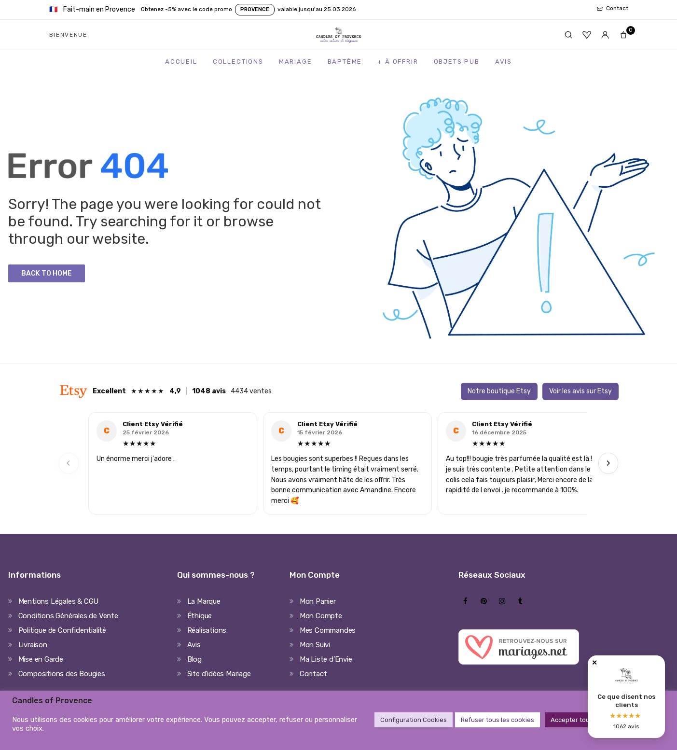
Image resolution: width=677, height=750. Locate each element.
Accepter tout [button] (571, 719)
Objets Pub (457, 61)
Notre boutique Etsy (499, 391)
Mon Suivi (315, 644)
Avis (503, 61)
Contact (313, 673)
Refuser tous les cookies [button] (497, 719)
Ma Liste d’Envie (326, 659)
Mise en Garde (40, 659)
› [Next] (608, 463)
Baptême (345, 61)
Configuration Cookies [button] (413, 719)
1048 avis (209, 391)
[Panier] (623, 35)
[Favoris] (587, 35)
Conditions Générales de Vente (68, 615)
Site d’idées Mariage (219, 673)
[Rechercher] (568, 35)
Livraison (32, 644)
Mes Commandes (328, 630)
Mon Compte (321, 615)
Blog (194, 659)
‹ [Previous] (68, 463)
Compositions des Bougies (61, 673)
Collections (238, 61)
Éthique (199, 615)
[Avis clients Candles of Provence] (626, 696)
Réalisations (207, 630)
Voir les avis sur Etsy (580, 391)
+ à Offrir (397, 61)
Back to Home (46, 273)
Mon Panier (318, 601)
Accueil (181, 61)
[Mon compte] (605, 35)
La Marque (204, 601)
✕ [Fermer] (594, 663)
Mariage (295, 61)
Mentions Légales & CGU (58, 601)
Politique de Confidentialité (62, 630)
